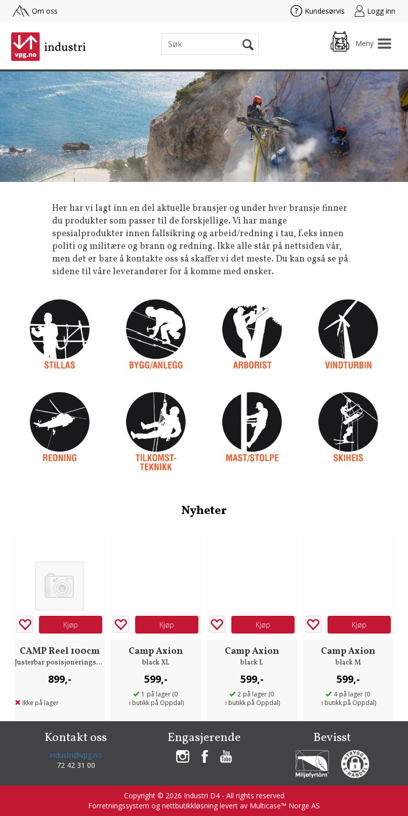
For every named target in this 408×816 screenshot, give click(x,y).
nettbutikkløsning (190, 805)
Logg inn (375, 11)
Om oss (35, 11)
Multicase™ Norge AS (285, 805)
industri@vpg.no (76, 755)
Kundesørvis (318, 11)
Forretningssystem (118, 805)
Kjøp (70, 624)
